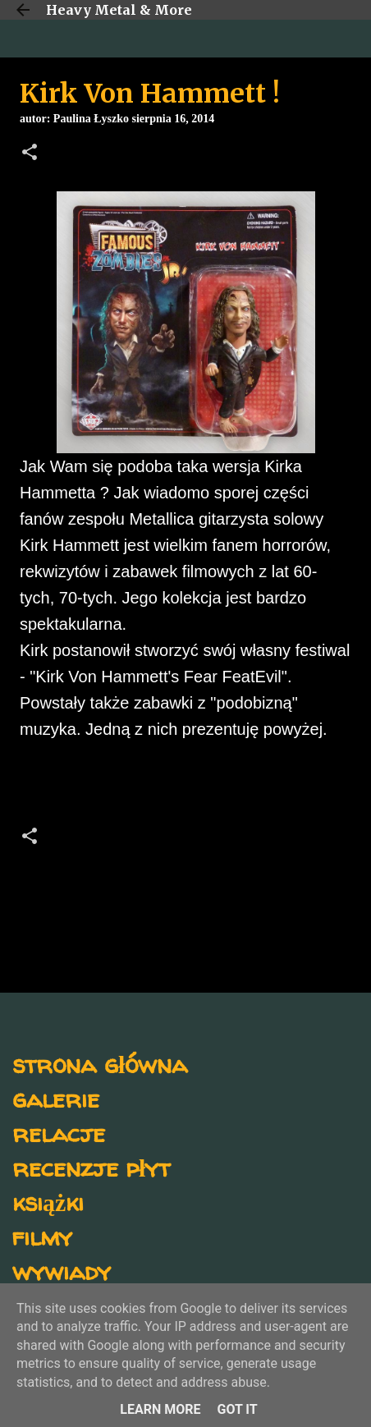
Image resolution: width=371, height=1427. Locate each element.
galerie (55, 1098)
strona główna (99, 1064)
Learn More (160, 1409)
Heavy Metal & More (119, 10)
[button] (29, 153)
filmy (42, 1236)
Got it (237, 1409)
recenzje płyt (91, 1167)
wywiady (61, 1270)
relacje (58, 1132)
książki (48, 1201)
